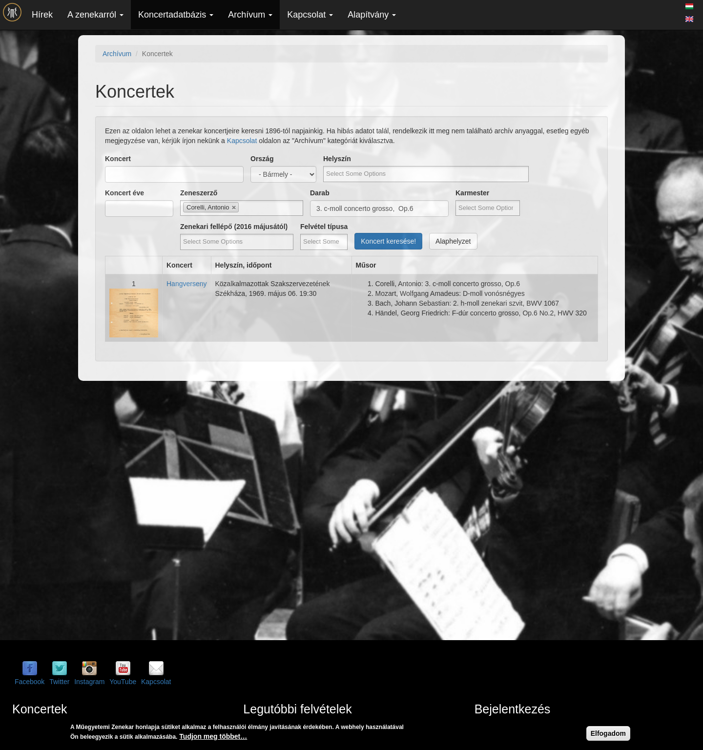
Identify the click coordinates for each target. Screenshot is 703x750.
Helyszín (337, 159)
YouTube (122, 682)
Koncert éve (124, 193)
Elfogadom (608, 733)
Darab (320, 193)
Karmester (472, 193)
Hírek (42, 15)
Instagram (89, 682)
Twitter (59, 682)
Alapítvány (372, 15)
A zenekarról (95, 15)
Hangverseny (186, 284)
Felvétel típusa (324, 226)
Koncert (118, 159)
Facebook (29, 682)
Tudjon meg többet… (213, 736)
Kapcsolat (310, 15)
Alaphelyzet (453, 241)
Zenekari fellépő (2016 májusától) (234, 226)
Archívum (250, 15)
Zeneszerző (198, 193)
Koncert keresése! (388, 241)
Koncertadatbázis (175, 15)
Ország (261, 159)
